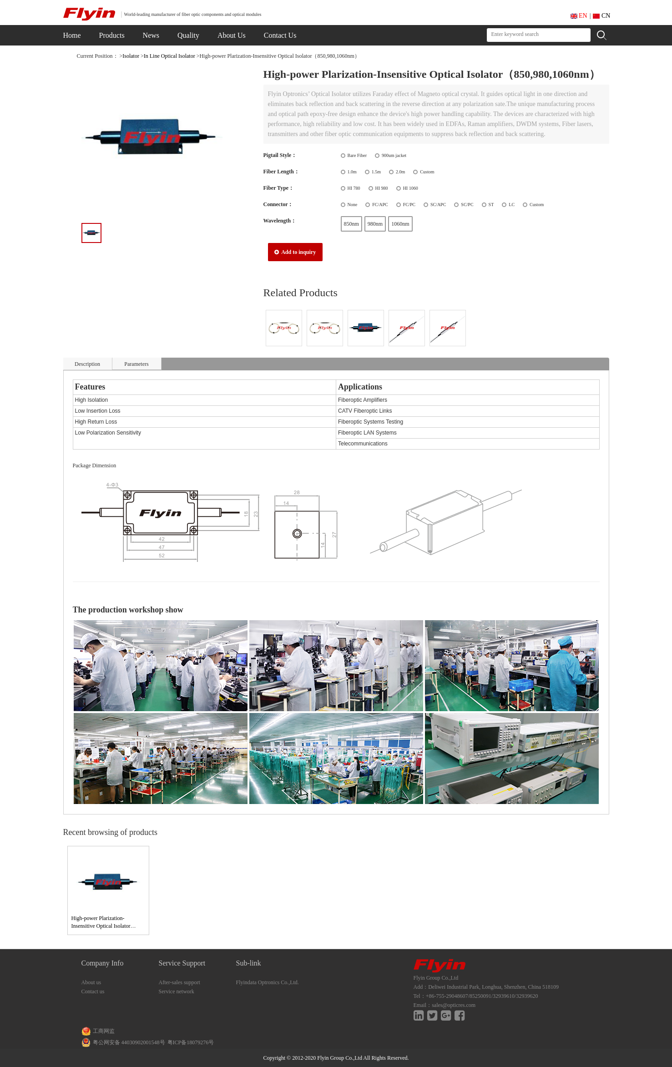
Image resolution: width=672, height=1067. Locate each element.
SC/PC (467, 204)
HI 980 (381, 188)
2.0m (400, 171)
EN (579, 15)
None (353, 204)
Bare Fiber (357, 155)
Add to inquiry (295, 252)
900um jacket (394, 155)
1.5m (376, 171)
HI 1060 (410, 188)
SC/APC (438, 204)
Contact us (93, 991)
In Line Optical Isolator (169, 56)
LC (512, 204)
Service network (176, 991)
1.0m (352, 171)
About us (91, 982)
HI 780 (354, 188)
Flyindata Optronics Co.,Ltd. (267, 982)
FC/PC (409, 204)
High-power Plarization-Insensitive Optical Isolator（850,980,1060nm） (101, 926)
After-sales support (179, 982)
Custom (427, 171)
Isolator (130, 56)
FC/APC (380, 204)
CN (601, 15)
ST (491, 204)
